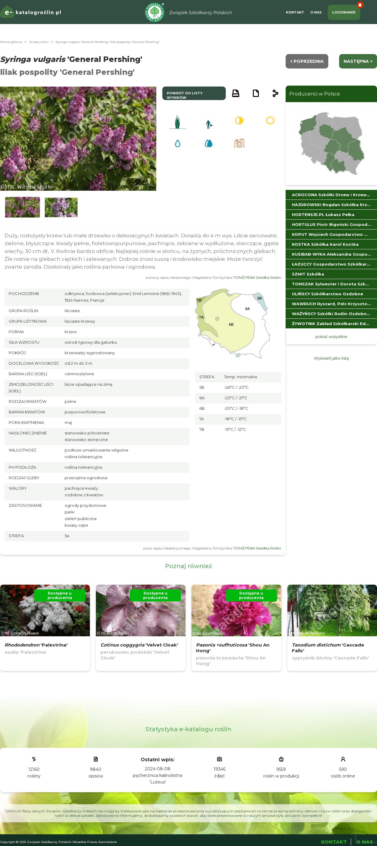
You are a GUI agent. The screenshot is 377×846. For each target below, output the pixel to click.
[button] (22, 207)
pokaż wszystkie (331, 336)
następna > (358, 61)
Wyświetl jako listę (331, 358)
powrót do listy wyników (185, 95)
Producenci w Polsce (314, 94)
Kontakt (295, 12)
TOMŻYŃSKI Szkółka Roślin (257, 277)
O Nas (316, 12)
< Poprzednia (307, 61)
